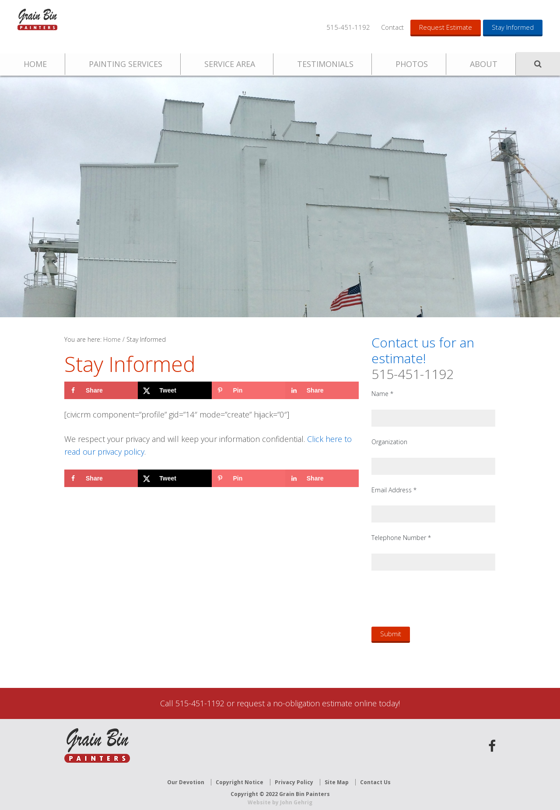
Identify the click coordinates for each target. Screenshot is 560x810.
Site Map (337, 776)
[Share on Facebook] (101, 390)
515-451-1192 (348, 27)
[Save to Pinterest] (248, 390)
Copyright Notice (239, 776)
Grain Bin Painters (50, 26)
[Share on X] (174, 390)
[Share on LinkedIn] (322, 390)
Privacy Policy (294, 776)
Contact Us (375, 776)
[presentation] (437, 598)
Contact (392, 27)
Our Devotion (185, 776)
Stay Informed (513, 27)
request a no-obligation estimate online (307, 703)
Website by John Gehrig (280, 796)
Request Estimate (445, 27)
